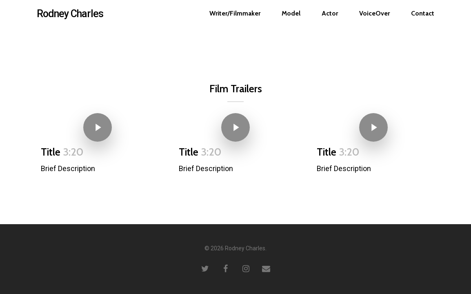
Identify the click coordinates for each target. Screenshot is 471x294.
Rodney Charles (70, 19)
